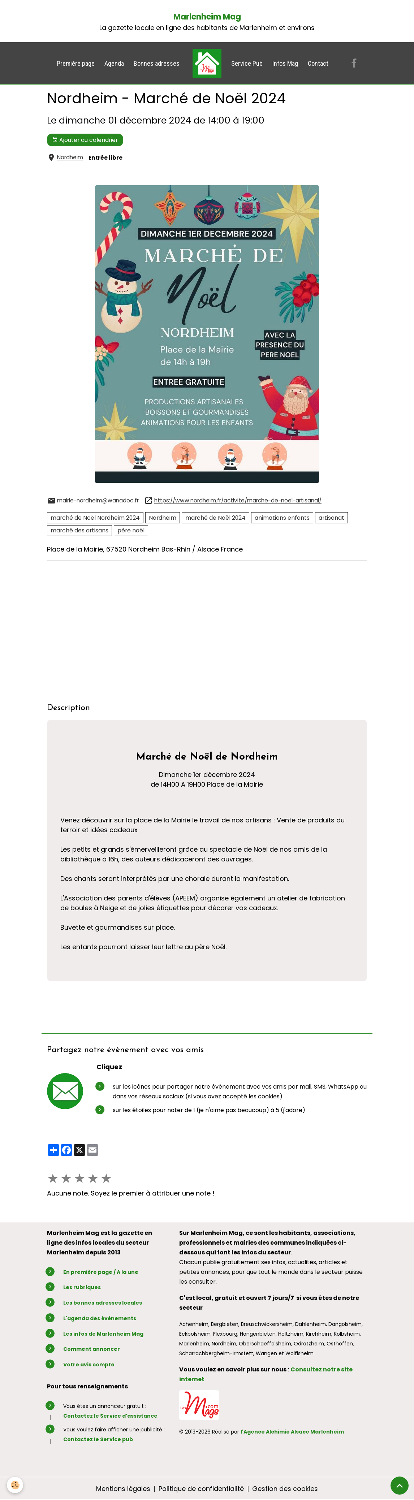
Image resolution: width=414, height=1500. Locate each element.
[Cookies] (15, 1485)
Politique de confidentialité (201, 1488)
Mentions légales (123, 1488)
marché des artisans (79, 530)
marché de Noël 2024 (215, 518)
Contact (318, 63)
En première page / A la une (100, 1272)
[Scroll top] (400, 1486)
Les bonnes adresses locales (102, 1302)
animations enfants (282, 518)
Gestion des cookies (285, 1488)
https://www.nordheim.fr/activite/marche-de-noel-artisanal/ (238, 501)
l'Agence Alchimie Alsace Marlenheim (292, 1431)
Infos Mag (285, 63)
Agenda (114, 63)
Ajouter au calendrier (85, 140)
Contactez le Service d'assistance (110, 1415)
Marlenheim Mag (207, 16)
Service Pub (247, 63)
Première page (76, 63)
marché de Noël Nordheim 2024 (95, 518)
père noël (131, 530)
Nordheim (70, 157)
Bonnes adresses (157, 63)
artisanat (331, 518)
